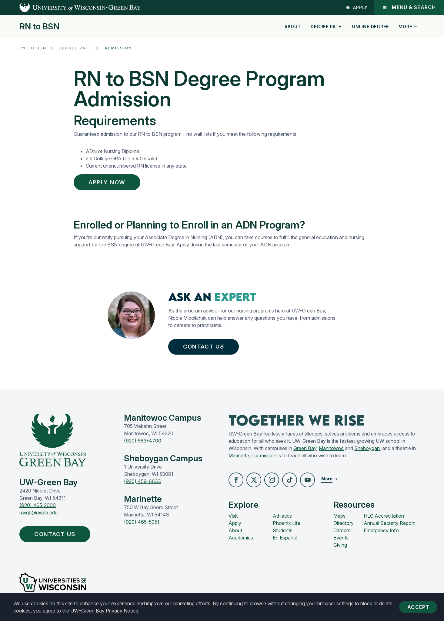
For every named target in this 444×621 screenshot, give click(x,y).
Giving (340, 548)
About (293, 26)
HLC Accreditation (384, 519)
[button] (236, 483)
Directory (343, 526)
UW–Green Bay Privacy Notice (119, 611)
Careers (341, 534)
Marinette (239, 459)
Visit (233, 519)
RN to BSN (39, 26)
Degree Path (326, 26)
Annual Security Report (389, 526)
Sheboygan (367, 451)
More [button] (408, 26)
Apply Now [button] (109, 182)
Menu (409, 7)
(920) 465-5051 (141, 525)
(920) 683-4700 (142, 444)
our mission (264, 459)
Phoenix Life (286, 526)
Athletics (282, 519)
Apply (356, 7)
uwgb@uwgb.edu (38, 515)
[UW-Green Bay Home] (70, 7)
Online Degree (370, 26)
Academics (241, 541)
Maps (339, 519)
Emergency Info (381, 534)
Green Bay (304, 451)
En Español (285, 541)
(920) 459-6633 (142, 484)
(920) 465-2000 (37, 508)
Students (282, 534)
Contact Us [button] (205, 348)
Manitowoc (331, 451)
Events (341, 541)
